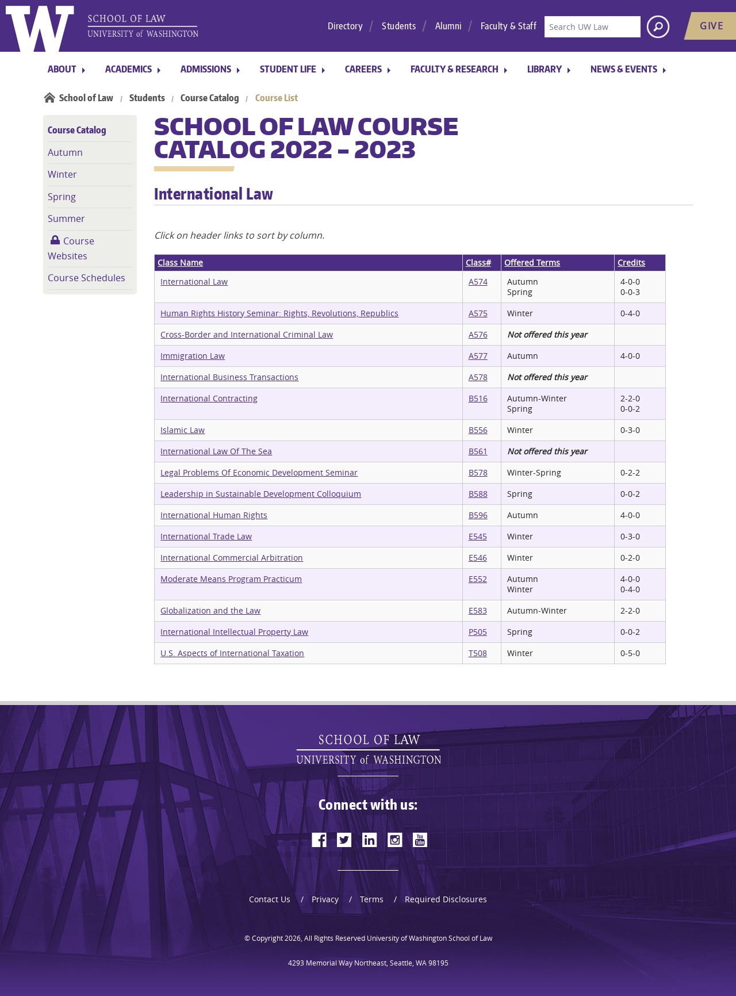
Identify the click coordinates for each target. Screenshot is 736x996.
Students (399, 26)
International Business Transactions (229, 376)
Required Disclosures (446, 899)
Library (544, 69)
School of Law (86, 98)
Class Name (180, 262)
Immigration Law (192, 355)
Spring (62, 196)
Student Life (288, 69)
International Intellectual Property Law (234, 631)
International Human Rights (213, 515)
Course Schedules (86, 277)
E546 (478, 557)
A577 (478, 355)
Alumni (448, 26)
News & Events (624, 69)
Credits (631, 262)
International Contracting (209, 398)
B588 (478, 493)
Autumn (65, 152)
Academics (128, 69)
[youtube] (420, 839)
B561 (478, 451)
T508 (478, 653)
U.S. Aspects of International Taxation (232, 653)
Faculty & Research (455, 69)
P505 (478, 631)
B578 (478, 472)
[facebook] (319, 839)
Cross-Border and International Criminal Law (246, 334)
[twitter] (344, 839)
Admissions (206, 69)
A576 (478, 334)
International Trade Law (206, 536)
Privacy (325, 899)
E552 (478, 578)
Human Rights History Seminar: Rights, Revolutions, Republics (279, 313)
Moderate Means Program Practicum (231, 578)
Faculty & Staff (509, 26)
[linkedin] (369, 839)
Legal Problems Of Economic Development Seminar (259, 472)
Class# (478, 262)
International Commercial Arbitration (231, 557)
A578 (478, 376)
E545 (478, 536)
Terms (372, 899)
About (62, 69)
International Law (194, 281)
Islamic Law (182, 429)
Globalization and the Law (210, 610)
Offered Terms (532, 262)
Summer (66, 218)
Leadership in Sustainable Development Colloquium (260, 493)
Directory (345, 26)
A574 (478, 281)
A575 (478, 313)
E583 (478, 610)
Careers (363, 69)
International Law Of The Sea (216, 451)
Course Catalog (210, 98)
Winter (62, 174)
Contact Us (269, 899)
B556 (478, 429)
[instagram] (395, 839)
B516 (478, 398)
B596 (478, 515)
